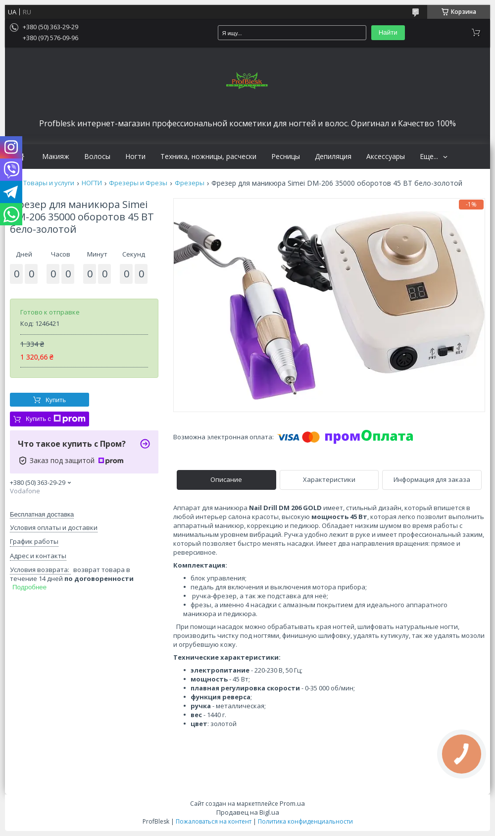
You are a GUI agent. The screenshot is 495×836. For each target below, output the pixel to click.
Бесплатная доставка (42, 514)
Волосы (97, 156)
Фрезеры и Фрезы (138, 183)
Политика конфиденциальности (305, 821)
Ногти (135, 156)
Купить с (56, 419)
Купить (56, 400)
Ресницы (285, 156)
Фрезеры (189, 183)
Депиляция (333, 156)
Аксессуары (385, 156)
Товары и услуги (48, 183)
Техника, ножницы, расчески (208, 156)
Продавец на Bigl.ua (247, 812)
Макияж (55, 156)
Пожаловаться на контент (213, 821)
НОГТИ (92, 183)
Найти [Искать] (388, 32)
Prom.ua (292, 803)
